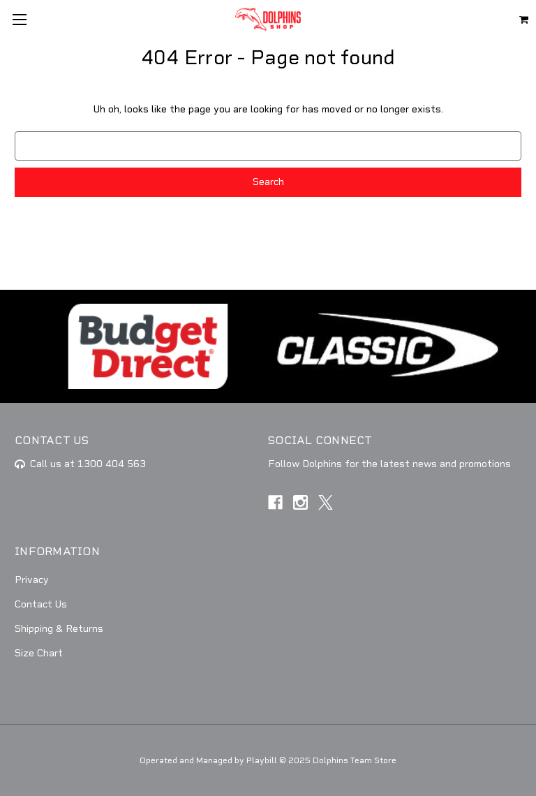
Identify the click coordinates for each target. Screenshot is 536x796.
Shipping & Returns (59, 629)
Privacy (32, 580)
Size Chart (39, 653)
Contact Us (41, 604)
